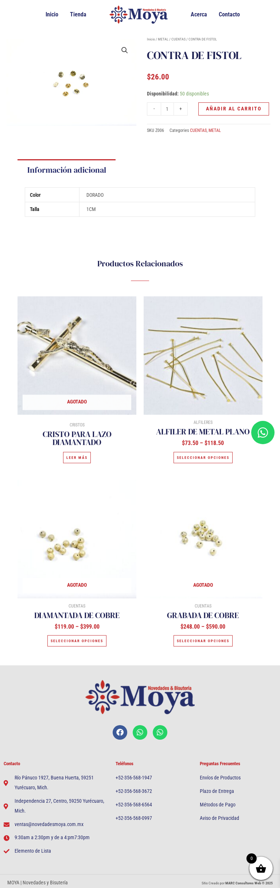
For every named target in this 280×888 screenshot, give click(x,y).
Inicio (52, 14)
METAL (163, 38)
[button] (124, 50)
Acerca (199, 14)
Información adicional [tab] (66, 177)
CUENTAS (178, 38)
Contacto (229, 14)
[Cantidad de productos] (167, 109)
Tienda (78, 14)
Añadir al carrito (233, 109)
